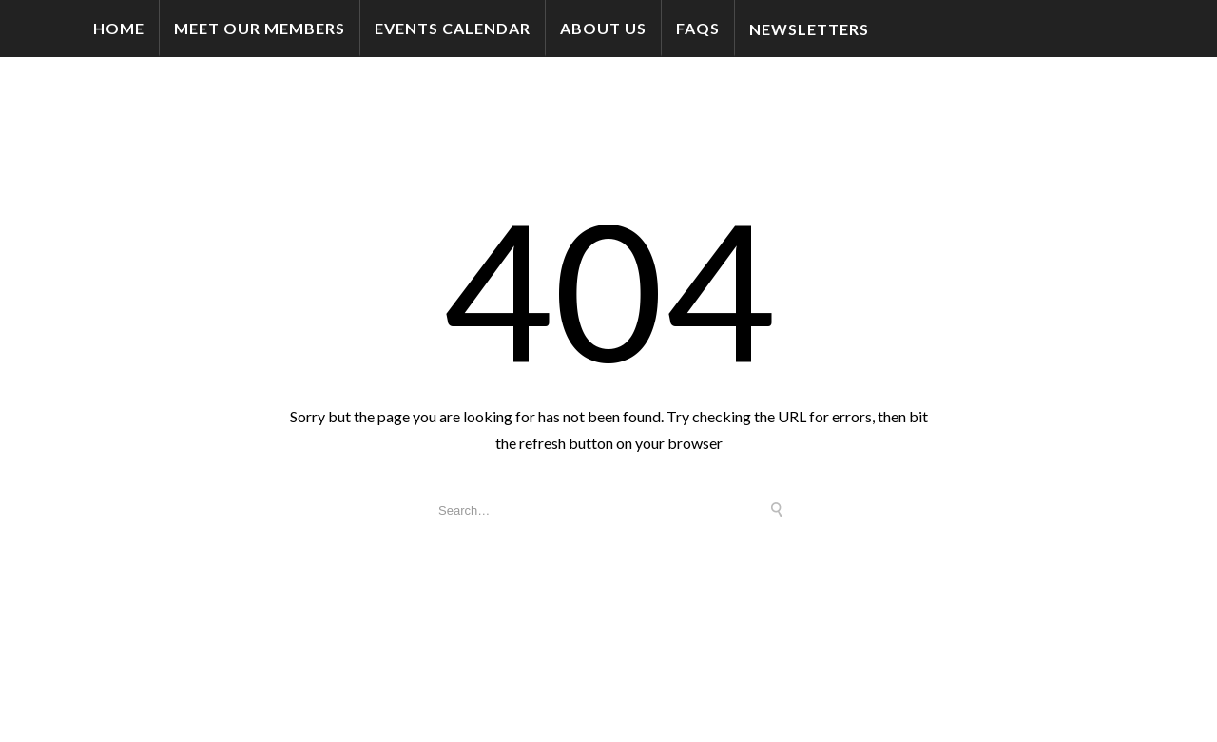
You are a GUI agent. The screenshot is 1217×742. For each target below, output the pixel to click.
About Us (603, 28)
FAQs (698, 28)
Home (119, 28)
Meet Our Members (259, 28)
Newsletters (809, 29)
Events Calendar (453, 28)
